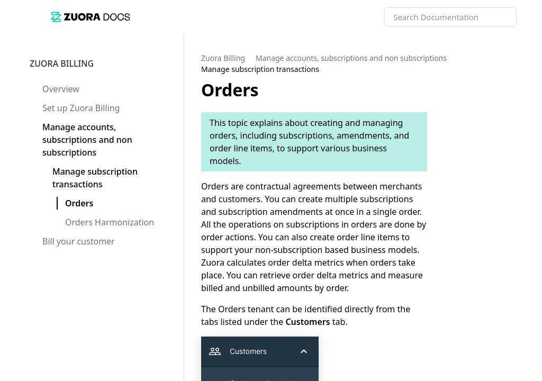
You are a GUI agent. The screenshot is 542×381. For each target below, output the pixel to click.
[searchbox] (497, 16)
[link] (217, 17)
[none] (512, 63)
